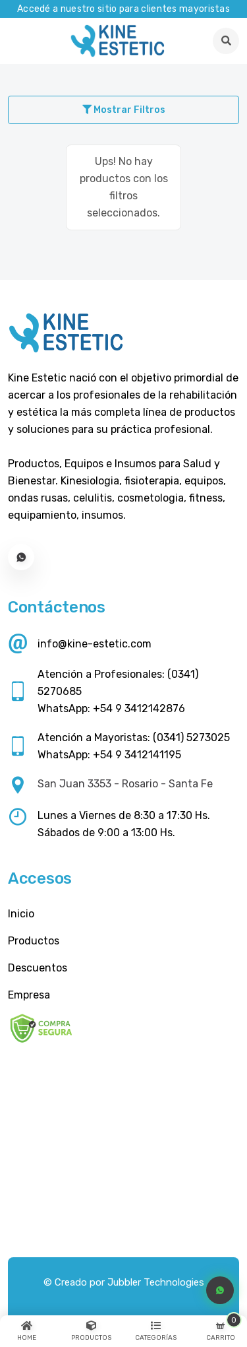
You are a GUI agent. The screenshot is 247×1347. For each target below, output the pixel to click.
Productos (33, 941)
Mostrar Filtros (123, 109)
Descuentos (37, 968)
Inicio (21, 913)
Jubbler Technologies (155, 1282)
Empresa (29, 995)
